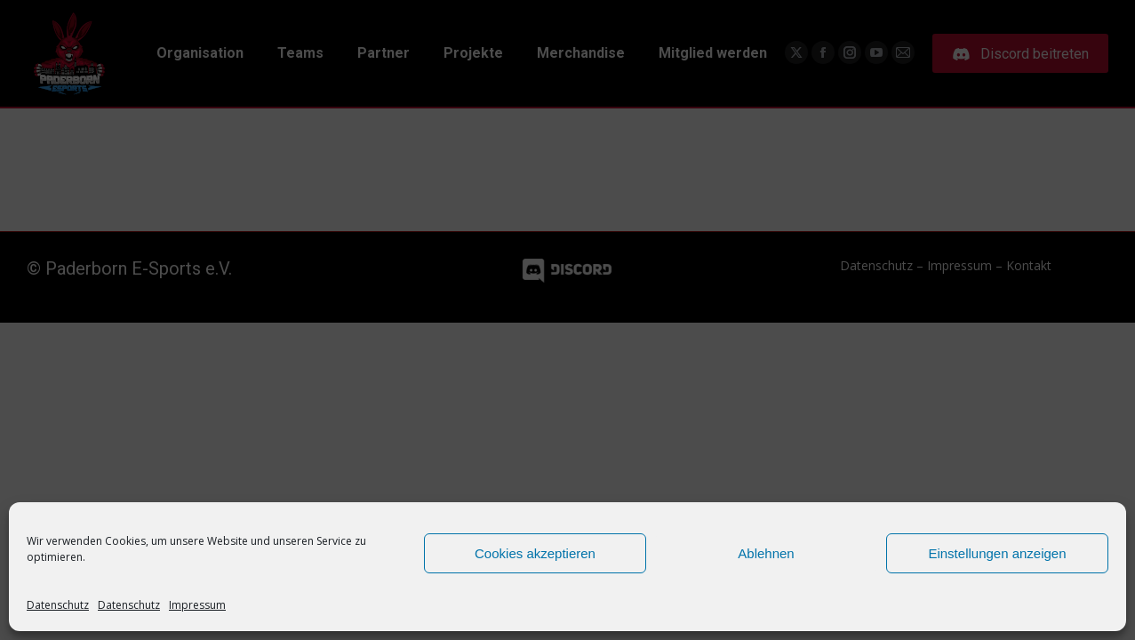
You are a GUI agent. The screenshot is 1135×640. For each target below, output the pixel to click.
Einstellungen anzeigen (997, 553)
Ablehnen (766, 553)
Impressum (197, 604)
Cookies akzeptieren (535, 553)
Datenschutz (58, 604)
